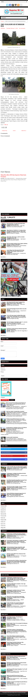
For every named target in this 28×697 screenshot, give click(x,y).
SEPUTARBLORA (13, 692)
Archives (12, 399)
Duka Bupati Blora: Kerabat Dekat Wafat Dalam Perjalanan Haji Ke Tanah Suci (16, 224)
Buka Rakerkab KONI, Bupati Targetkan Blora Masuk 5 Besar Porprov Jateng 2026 (16, 303)
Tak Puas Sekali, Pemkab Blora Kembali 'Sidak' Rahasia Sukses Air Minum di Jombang (16, 412)
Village (2, 527)
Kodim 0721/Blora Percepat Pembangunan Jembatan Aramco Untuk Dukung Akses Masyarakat (15, 604)
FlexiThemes (6, 694)
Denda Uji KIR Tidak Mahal (12, 437)
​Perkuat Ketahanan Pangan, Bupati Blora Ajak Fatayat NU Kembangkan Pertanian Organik (16, 548)
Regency (2, 519)
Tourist (2, 525)
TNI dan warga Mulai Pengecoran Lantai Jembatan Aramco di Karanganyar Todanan (16, 419)
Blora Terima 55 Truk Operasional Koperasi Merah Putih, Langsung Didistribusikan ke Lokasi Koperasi (16, 404)
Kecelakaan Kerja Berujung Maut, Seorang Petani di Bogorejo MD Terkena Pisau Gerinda (17, 481)
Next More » (3, 257)
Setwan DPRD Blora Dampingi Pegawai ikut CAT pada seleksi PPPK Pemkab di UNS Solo (16, 494)
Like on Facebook (14, 452)
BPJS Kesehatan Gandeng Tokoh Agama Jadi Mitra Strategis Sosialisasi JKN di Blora (17, 244)
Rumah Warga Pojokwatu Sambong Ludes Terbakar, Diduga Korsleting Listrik (15, 643)
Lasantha (18, 694)
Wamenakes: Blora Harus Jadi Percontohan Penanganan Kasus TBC (15, 237)
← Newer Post (4, 130)
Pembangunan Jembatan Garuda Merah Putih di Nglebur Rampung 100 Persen (16, 474)
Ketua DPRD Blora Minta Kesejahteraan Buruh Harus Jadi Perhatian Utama (16, 657)
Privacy (2, 371)
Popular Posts (5, 399)
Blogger (24, 692)
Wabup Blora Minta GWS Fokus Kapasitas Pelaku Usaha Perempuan (13, 175)
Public (2, 517)
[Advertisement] (14, 198)
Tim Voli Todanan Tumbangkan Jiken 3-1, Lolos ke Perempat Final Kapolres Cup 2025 (17, 323)
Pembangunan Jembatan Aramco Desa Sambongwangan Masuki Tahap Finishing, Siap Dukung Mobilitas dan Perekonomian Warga (16, 578)
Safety (2, 521)
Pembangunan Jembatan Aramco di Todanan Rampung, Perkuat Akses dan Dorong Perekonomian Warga (16, 428)
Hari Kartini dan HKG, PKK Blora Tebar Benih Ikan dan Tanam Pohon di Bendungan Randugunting (16, 561)
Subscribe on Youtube (14, 455)
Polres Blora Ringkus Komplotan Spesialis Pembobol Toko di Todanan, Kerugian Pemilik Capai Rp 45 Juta (16, 637)
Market (2, 511)
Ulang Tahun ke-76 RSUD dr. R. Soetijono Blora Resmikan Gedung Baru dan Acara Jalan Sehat (16, 231)
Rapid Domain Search (16, 695)
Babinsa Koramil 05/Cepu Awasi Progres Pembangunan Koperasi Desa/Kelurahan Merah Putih (16, 676)
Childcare (3, 506)
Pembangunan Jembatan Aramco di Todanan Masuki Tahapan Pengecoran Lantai (16, 591)
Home (2, 21)
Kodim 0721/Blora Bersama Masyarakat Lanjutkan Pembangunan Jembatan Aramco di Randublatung (17, 467)
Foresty (2, 508)
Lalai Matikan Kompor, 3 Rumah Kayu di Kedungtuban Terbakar (14, 617)
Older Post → (24, 130)
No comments (22, 28)
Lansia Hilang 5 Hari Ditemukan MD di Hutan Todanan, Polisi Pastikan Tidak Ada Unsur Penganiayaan (15, 251)
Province (2, 515)
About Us (3, 367)
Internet (2, 509)
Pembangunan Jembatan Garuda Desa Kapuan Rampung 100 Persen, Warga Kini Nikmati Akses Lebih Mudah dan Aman (16, 534)
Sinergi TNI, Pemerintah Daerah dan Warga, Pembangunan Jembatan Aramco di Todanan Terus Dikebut (16, 597)
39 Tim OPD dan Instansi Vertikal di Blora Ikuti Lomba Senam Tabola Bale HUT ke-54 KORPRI (16, 316)
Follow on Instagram (14, 459)
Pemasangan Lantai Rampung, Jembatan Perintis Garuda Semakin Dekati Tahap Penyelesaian (16, 541)
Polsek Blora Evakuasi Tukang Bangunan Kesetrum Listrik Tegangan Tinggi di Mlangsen (16, 630)
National (2, 513)
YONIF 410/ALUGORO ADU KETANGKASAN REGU (12, 25)
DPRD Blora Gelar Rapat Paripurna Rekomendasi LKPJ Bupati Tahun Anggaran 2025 (16, 663)
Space (2, 523)
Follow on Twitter (14, 449)
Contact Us (3, 369)
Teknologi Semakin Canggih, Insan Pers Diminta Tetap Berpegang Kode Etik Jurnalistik (16, 487)
